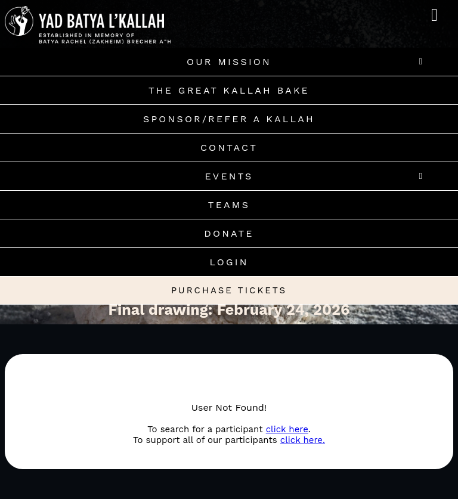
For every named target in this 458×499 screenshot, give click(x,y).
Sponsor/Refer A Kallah (229, 119)
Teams (229, 204)
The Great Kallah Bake (229, 90)
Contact (229, 147)
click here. (302, 440)
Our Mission (229, 61)
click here (287, 429)
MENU (438, 10)
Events (229, 176)
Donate (228, 233)
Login (228, 262)
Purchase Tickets (229, 290)
